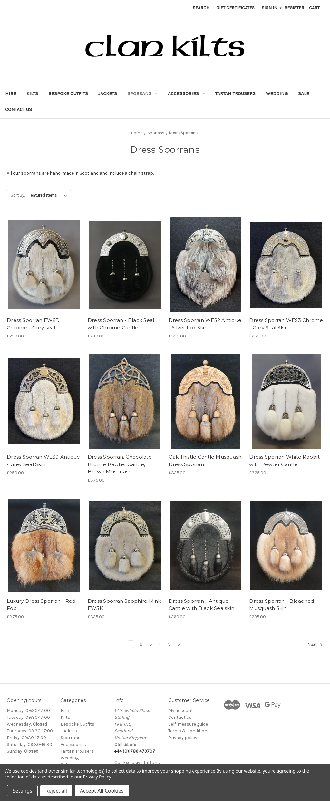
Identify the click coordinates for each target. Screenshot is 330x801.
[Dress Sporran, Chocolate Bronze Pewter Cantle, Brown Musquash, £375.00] (125, 401)
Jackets (107, 93)
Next (315, 644)
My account (180, 710)
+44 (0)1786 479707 (134, 751)
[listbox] (49, 195)
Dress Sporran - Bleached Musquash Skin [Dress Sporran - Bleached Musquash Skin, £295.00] (281, 604)
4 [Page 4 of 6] (160, 644)
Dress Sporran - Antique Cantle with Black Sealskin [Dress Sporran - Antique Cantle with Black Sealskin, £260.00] (202, 604)
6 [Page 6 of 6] (178, 644)
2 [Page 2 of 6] (141, 644)
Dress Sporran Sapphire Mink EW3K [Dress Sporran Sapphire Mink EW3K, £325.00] (124, 604)
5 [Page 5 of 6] (169, 644)
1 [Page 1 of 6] (130, 644)
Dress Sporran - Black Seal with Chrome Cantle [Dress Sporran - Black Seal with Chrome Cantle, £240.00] (121, 324)
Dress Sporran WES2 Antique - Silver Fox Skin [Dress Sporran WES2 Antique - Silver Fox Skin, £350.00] (205, 324)
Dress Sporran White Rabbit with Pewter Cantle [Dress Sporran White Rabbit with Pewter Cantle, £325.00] (284, 460)
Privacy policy (182, 737)
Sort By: (18, 195)
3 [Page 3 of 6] (150, 644)
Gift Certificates (235, 8)
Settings (22, 790)
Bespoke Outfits (68, 93)
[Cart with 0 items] (314, 8)
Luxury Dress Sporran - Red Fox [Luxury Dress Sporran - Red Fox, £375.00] (41, 604)
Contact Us (18, 109)
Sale (303, 93)
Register (294, 8)
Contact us (180, 717)
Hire (10, 93)
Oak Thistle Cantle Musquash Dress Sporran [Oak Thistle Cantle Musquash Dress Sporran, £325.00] (205, 460)
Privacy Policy (97, 777)
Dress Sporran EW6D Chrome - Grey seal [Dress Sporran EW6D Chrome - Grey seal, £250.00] (33, 324)
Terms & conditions (189, 731)
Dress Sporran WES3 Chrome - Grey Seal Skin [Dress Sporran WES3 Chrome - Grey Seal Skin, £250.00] (286, 324)
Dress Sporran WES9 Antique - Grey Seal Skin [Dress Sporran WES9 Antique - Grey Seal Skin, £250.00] (43, 460)
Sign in (269, 8)
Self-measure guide (188, 724)
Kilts (32, 93)
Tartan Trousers (235, 93)
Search (201, 8)
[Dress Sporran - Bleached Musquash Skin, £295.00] (286, 545)
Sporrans (142, 93)
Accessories (186, 93)
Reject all (56, 790)
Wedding (277, 93)
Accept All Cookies (102, 790)
